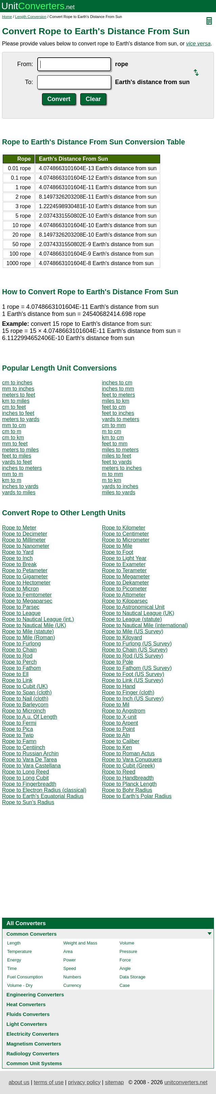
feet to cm (114, 407)
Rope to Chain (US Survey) (135, 650)
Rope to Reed (118, 772)
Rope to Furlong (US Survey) (137, 644)
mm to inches (18, 389)
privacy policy (84, 1082)
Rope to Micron (20, 589)
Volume (127, 943)
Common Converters (31, 934)
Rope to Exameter (124, 564)
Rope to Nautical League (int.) (38, 619)
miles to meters (120, 450)
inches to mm (118, 389)
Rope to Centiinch (23, 747)
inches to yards (20, 486)
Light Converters (26, 1024)
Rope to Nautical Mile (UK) (34, 625)
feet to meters (118, 395)
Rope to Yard (18, 552)
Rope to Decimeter (24, 534)
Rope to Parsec (20, 607)
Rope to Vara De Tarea (29, 759)
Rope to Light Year (124, 558)
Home (7, 17)
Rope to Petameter (24, 570)
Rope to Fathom (21, 668)
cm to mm (114, 425)
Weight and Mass (80, 943)
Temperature (19, 951)
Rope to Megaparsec (27, 601)
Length (14, 943)
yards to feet (17, 462)
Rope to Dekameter (125, 582)
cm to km (13, 437)
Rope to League (21, 613)
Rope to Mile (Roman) (28, 637)
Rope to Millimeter (24, 540)
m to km (111, 480)
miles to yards (118, 492)
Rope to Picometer (124, 589)
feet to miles (16, 456)
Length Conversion (30, 17)
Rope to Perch (19, 662)
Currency (72, 985)
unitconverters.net (185, 1082)
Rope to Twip (18, 735)
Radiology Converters (32, 1053)
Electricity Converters (32, 1034)
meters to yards (20, 419)
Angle (125, 968)
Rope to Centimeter (125, 534)
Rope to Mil (115, 705)
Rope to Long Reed (25, 772)
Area (67, 951)
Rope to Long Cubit (25, 778)
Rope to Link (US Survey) (132, 680)
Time (12, 968)
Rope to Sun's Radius (28, 802)
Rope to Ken (117, 747)
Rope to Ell (15, 674)
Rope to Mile (117, 546)
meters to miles (20, 450)
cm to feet (14, 407)
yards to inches (120, 486)
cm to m (11, 431)
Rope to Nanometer (25, 546)
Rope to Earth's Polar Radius (137, 796)
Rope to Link (17, 680)
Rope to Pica (17, 729)
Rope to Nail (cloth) (25, 698)
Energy (14, 959)
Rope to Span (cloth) (27, 692)
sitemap (114, 1082)
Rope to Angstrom (123, 711)
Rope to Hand (118, 686)
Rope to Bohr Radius (127, 790)
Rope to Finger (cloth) (128, 692)
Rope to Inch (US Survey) (133, 698)
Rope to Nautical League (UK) (138, 613)
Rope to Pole (117, 662)
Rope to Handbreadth (128, 778)
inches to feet (18, 413)
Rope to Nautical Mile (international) (145, 625)
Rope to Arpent (120, 723)
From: (25, 64)
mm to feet (15, 443)
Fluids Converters (28, 1014)
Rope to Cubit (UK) (25, 686)
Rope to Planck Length (129, 784)
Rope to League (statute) (132, 619)
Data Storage (133, 976)
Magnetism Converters (33, 1044)
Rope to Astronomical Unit (133, 607)
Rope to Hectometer (26, 582)
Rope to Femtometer (27, 595)
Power (69, 959)
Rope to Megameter (126, 576)
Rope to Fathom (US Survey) (137, 668)
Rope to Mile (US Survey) (132, 631)
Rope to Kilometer (123, 528)
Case (125, 985)
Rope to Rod (17, 656)
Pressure (128, 951)
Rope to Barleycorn (25, 705)
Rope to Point (118, 729)
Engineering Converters (35, 994)
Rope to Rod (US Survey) (132, 656)
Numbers (72, 976)
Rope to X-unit (119, 717)
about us (18, 1082)
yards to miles (19, 492)
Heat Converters (26, 1004)
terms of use (49, 1082)
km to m (11, 480)
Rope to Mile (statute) (28, 631)
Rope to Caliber (120, 741)
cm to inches (17, 382)
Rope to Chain (19, 650)
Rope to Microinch (24, 711)
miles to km (115, 401)
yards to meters (120, 419)
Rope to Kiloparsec (125, 601)
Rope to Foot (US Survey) (133, 674)
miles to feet (116, 456)
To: (29, 82)
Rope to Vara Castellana (31, 766)
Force (125, 959)
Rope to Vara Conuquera (132, 759)
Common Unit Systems (34, 1063)
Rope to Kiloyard (122, 637)
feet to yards (117, 462)
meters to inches (122, 468)
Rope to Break (19, 564)
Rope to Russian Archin (30, 753)
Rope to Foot (117, 552)
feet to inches (118, 413)
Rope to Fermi (19, 723)
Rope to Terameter (124, 570)
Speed (69, 968)
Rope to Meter (19, 528)
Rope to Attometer (124, 595)
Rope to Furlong (21, 644)
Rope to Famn (19, 741)
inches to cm (117, 382)
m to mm (112, 474)
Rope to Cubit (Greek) (128, 766)
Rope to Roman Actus (128, 753)
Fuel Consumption (25, 976)
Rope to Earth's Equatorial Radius (43, 796)
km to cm (113, 437)
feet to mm (115, 443)
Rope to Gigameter (25, 576)
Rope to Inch (17, 558)
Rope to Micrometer (126, 540)
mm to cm (14, 425)
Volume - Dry (20, 985)
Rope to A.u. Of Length (29, 717)
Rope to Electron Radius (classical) (44, 790)
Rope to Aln (116, 735)
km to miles (15, 401)
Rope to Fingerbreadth (29, 784)
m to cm (111, 431)
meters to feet (18, 395)
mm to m (12, 474)
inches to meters (22, 468)
